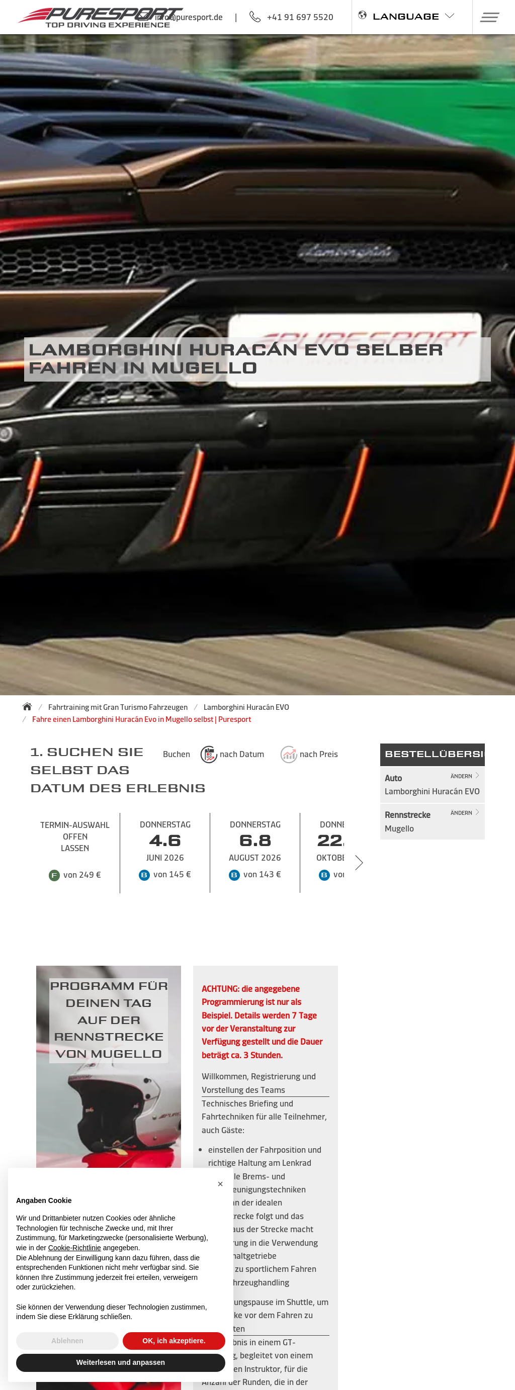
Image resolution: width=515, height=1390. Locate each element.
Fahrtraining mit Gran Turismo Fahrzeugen (118, 707)
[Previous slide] (15, 862)
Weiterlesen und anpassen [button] (120, 1362)
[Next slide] (359, 862)
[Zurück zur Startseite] (30, 706)
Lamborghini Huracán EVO (246, 707)
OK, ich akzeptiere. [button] (173, 1341)
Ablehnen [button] (67, 1341)
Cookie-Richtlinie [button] (74, 1248)
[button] (486, 17)
